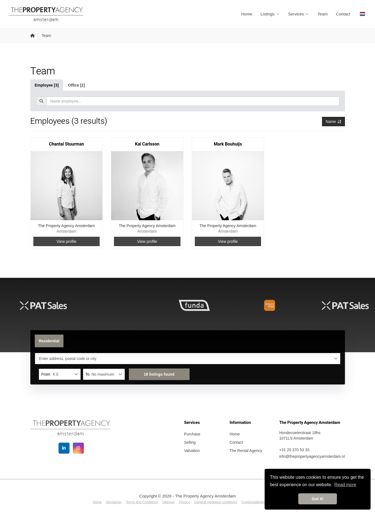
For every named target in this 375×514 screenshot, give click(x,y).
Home (246, 14)
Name (333, 121)
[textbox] (193, 101)
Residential (49, 341)
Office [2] (76, 85)
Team (323, 14)
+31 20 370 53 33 (294, 450)
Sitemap (168, 502)
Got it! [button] (317, 499)
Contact (343, 14)
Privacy (184, 502)
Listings (270, 14)
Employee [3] (47, 85)
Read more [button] (345, 484)
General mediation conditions (215, 502)
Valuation (192, 450)
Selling (190, 442)
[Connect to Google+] (78, 448)
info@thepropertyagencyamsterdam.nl (312, 456)
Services (298, 14)
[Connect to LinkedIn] (64, 448)
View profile (66, 241)
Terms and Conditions (142, 502)
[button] (159, 374)
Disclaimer (113, 502)
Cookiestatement (253, 502)
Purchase (192, 434)
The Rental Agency (246, 450)
